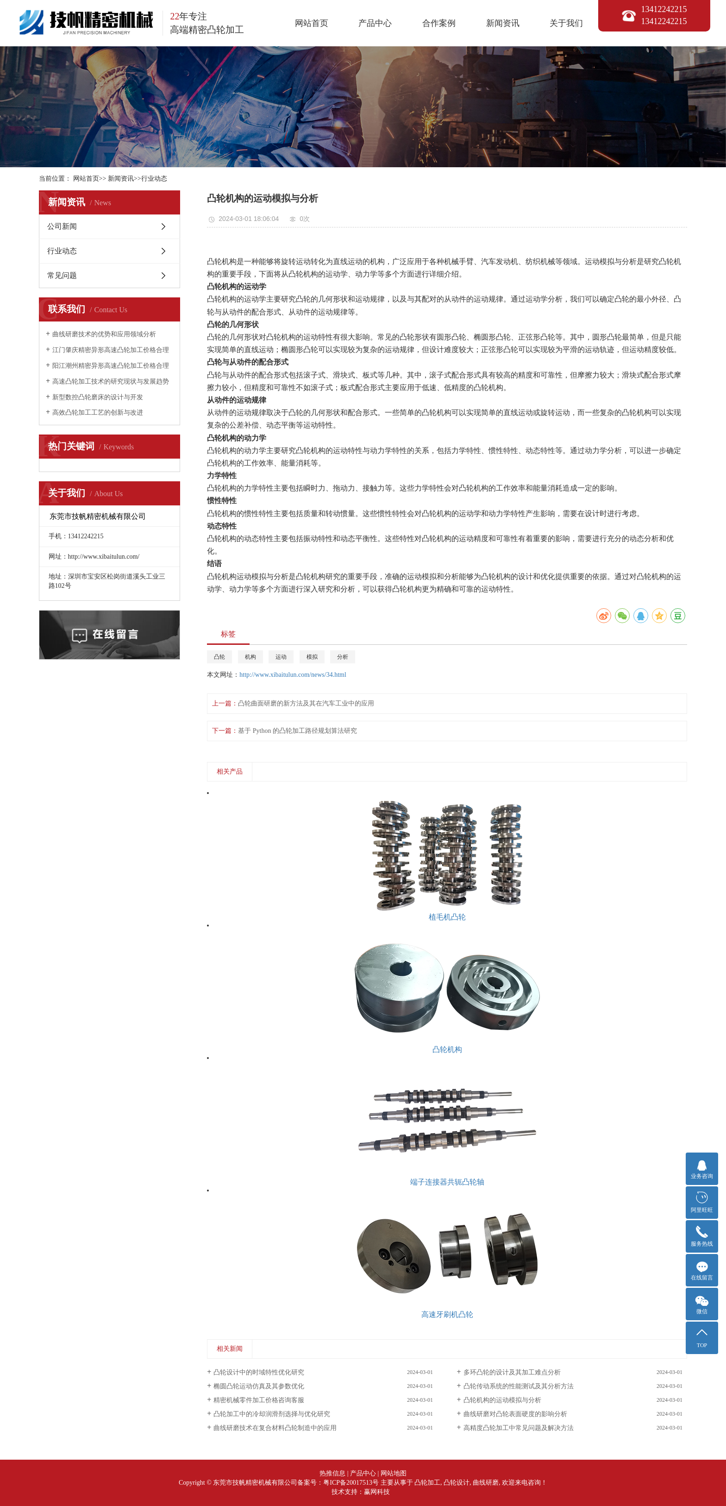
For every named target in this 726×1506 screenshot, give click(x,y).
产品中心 (375, 23)
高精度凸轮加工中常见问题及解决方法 (518, 1427)
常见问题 (62, 275)
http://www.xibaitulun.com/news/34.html (292, 674)
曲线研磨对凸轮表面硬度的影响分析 (515, 1414)
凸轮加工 (427, 1482)
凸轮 (219, 657)
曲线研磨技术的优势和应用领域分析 (104, 334)
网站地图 (394, 1473)
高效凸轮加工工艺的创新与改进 (97, 412)
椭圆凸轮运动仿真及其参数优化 (258, 1386)
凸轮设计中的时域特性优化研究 (258, 1372)
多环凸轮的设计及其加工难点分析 (512, 1372)
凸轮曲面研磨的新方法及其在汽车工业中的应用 (306, 703)
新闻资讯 (502, 23)
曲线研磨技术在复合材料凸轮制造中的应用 (275, 1427)
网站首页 (311, 23)
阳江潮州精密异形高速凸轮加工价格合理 (110, 365)
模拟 (312, 657)
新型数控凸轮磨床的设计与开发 (97, 397)
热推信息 (332, 1473)
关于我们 (566, 23)
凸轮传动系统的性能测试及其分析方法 (518, 1386)
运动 (281, 657)
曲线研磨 (486, 1482)
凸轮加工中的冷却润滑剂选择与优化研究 (271, 1414)
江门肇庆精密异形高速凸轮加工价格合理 (110, 350)
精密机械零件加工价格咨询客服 (258, 1400)
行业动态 (154, 178)
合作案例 (439, 23)
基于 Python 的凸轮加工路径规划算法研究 (297, 730)
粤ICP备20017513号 (351, 1482)
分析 (342, 657)
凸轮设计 (456, 1482)
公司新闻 (62, 226)
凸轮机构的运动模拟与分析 (502, 1400)
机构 (250, 657)
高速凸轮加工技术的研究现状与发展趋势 (110, 381)
